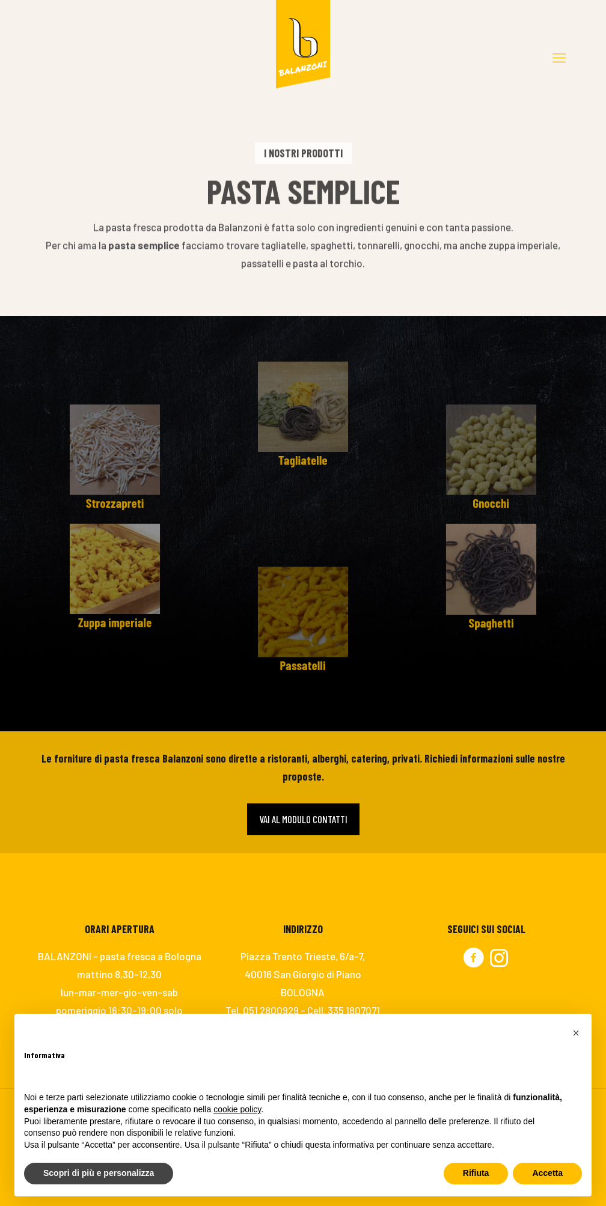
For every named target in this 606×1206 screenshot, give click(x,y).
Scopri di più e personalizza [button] (98, 1173)
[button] (576, 1033)
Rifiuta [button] (476, 1173)
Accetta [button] (547, 1173)
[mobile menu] (559, 57)
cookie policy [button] (237, 1109)
